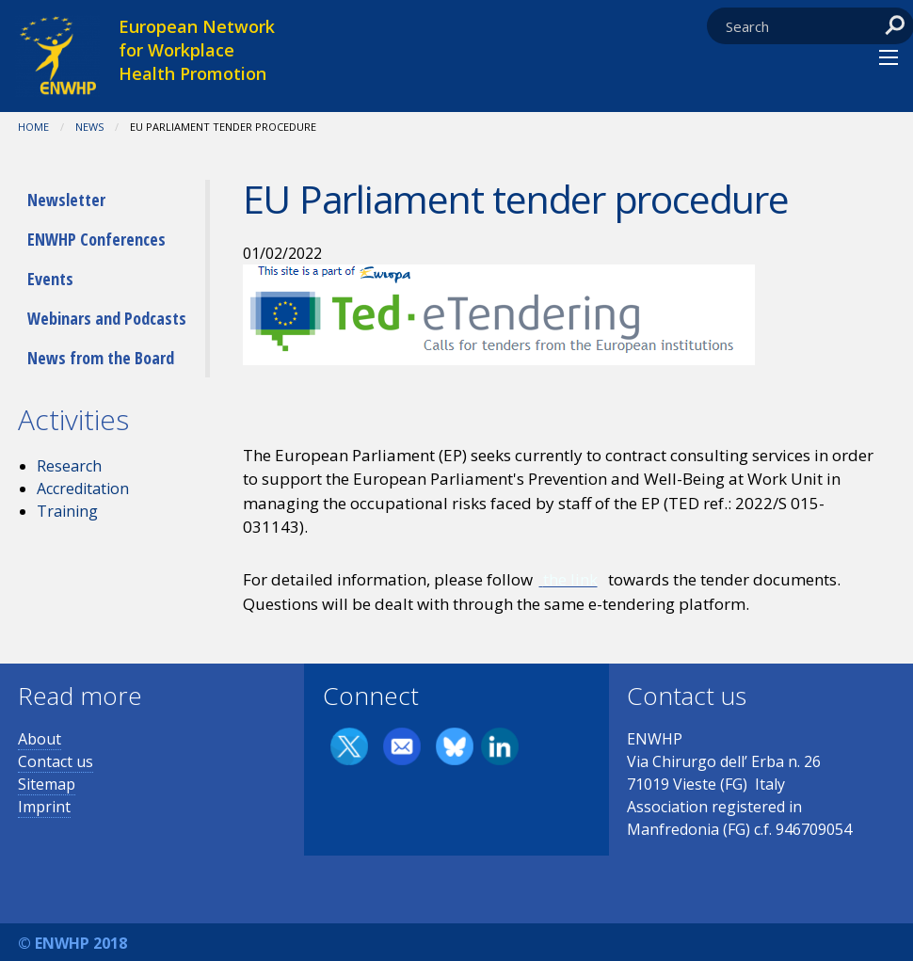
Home (33, 127)
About (39, 739)
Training (67, 511)
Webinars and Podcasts (106, 318)
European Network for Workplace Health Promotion (197, 50)
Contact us (55, 761)
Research (69, 466)
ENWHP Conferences (96, 239)
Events (50, 278)
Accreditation (83, 488)
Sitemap (46, 784)
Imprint (44, 806)
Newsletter (66, 199)
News (89, 127)
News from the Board (100, 357)
